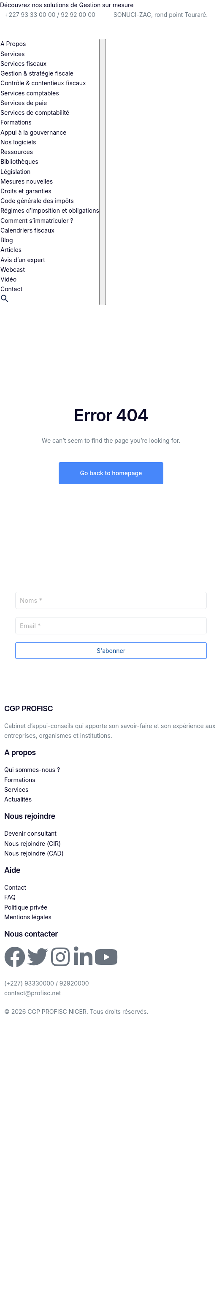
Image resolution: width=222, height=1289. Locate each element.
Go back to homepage (111, 473)
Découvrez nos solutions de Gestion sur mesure (66, 4)
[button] (4, 300)
